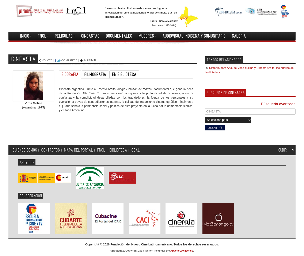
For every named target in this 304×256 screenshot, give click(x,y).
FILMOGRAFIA (95, 74)
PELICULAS (65, 36)
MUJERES (147, 36)
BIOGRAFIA (70, 74)
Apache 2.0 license (181, 250)
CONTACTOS (50, 150)
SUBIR (282, 150)
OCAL (136, 150)
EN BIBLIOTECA (124, 74)
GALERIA (239, 36)
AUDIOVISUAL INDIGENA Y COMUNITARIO (194, 36)
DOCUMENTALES (119, 36)
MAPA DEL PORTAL (78, 150)
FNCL (43, 36)
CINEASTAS (90, 36)
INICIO (25, 36)
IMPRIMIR (90, 60)
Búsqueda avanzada (278, 104)
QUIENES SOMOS (25, 150)
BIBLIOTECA (118, 150)
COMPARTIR (69, 60)
